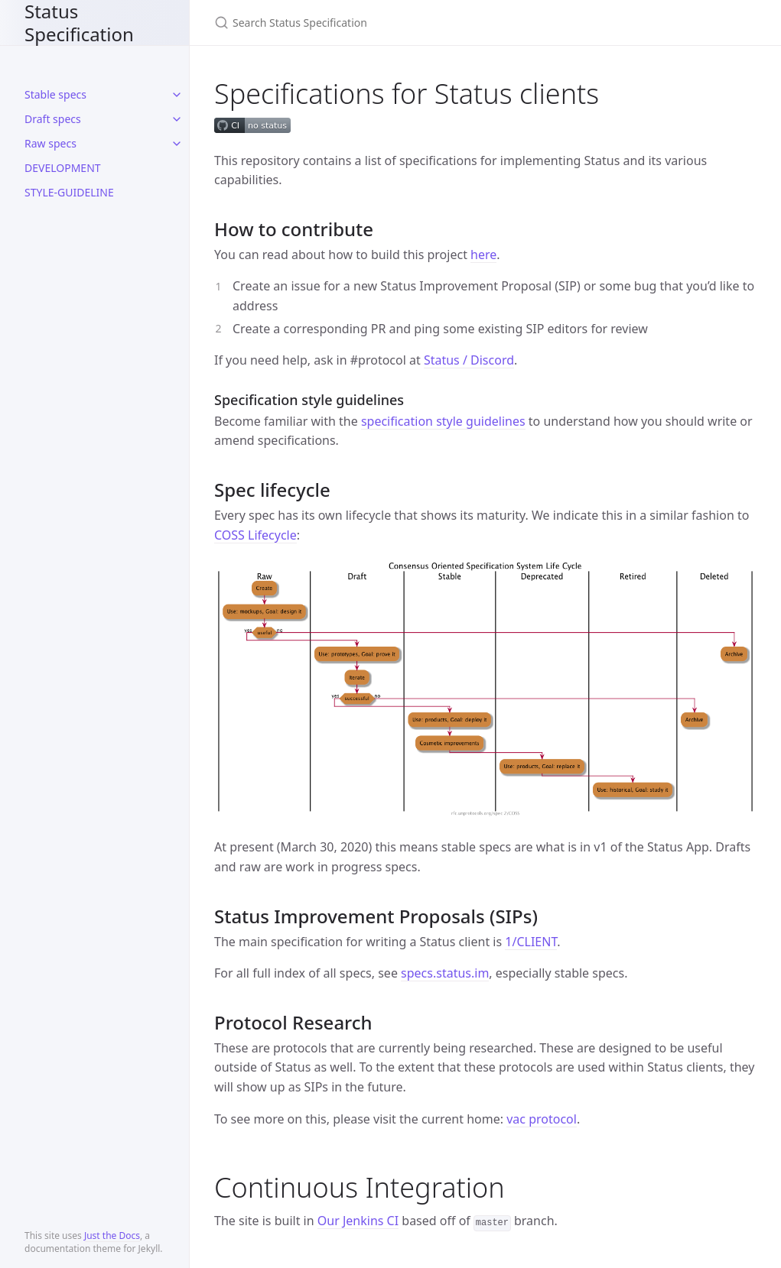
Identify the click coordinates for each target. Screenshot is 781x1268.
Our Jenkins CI (358, 1220)
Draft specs (52, 119)
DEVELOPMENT (62, 168)
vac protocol (541, 1119)
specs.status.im (445, 973)
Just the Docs (112, 1235)
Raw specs (50, 143)
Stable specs (55, 94)
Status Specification (79, 22)
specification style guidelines (443, 421)
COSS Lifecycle (255, 535)
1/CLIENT (531, 941)
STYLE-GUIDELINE (69, 192)
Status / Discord (469, 360)
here (483, 254)
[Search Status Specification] (395, 22)
